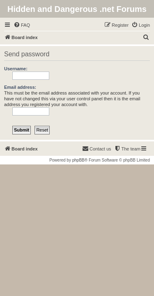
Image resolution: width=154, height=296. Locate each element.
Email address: (20, 87)
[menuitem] (22, 25)
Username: (16, 68)
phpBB (78, 160)
